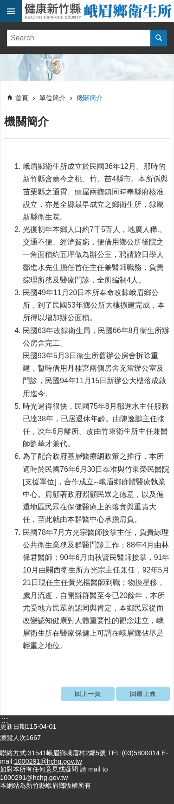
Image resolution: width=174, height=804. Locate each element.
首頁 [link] (21, 98)
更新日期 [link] (13, 726)
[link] (87, 67)
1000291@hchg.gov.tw (48, 761)
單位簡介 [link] (52, 98)
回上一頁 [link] (88, 693)
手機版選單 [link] (11, 11)
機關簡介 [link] (90, 98)
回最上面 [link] (143, 693)
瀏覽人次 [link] (13, 737)
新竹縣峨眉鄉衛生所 (98, 11)
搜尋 (158, 38)
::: (9, 85)
